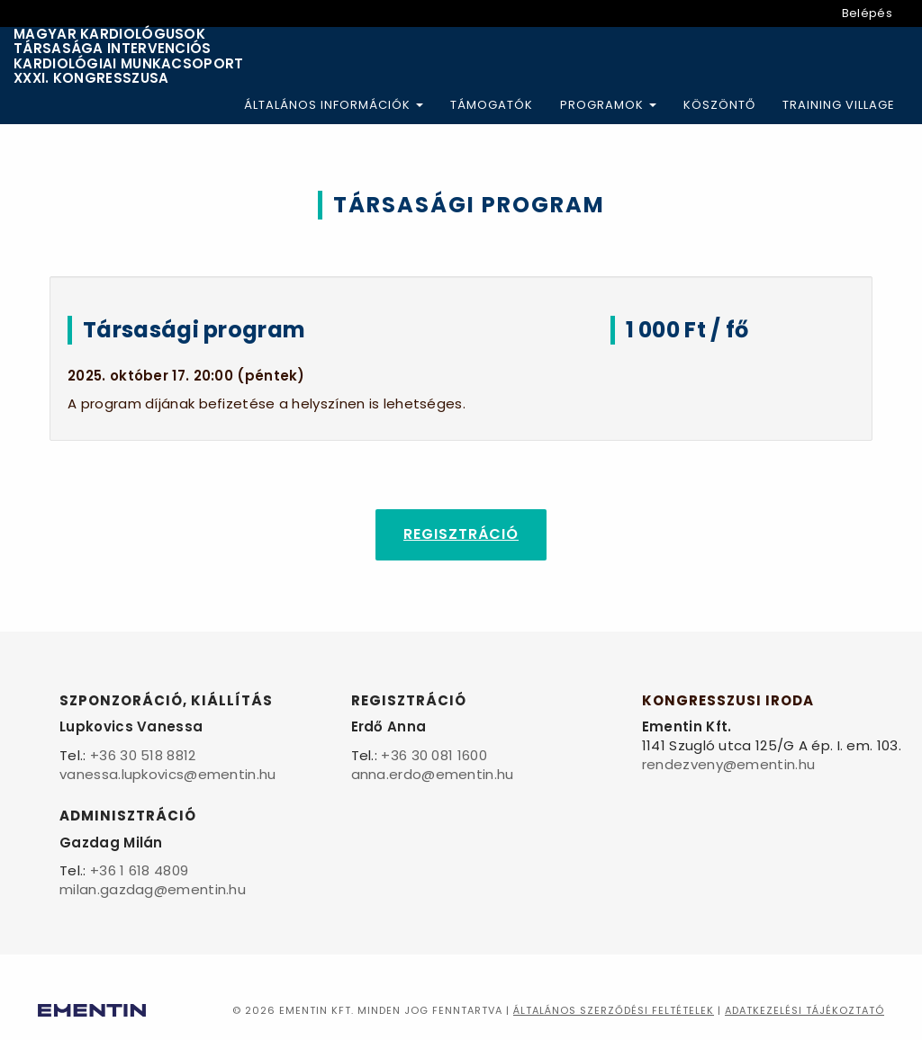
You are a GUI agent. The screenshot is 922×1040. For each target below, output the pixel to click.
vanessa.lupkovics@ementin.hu (167, 774)
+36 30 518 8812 (143, 755)
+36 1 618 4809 (139, 870)
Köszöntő (719, 104)
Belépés (867, 13)
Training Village (838, 104)
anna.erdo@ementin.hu (432, 774)
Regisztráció (461, 534)
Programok (608, 104)
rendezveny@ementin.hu (728, 764)
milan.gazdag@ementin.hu (152, 889)
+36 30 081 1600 (434, 755)
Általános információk (333, 104)
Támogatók (491, 104)
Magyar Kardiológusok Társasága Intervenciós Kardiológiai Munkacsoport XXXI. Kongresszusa (129, 56)
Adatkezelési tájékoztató (804, 1010)
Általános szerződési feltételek (613, 1010)
